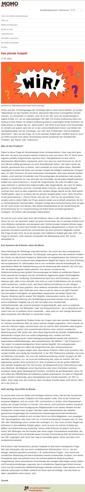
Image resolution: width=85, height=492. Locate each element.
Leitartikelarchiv (7, 34)
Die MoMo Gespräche (9, 38)
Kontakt (4, 47)
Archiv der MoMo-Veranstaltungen (14, 16)
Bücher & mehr (7, 29)
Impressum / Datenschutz (59, 10)
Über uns (4, 20)
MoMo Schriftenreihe (9, 25)
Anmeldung (44, 10)
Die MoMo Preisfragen (10, 43)
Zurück (4, 480)
